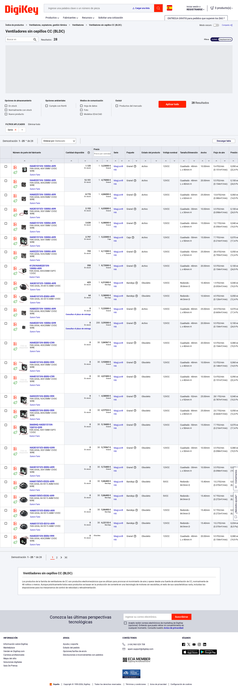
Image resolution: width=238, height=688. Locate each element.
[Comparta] (227, 25)
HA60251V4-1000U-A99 (43, 194)
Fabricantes (69, 17)
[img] (21, 10)
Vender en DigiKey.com (14, 651)
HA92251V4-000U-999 (42, 396)
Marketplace (9, 648)
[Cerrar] (232, 676)
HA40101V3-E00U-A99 (42, 296)
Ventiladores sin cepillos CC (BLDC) (105, 25)
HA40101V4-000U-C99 (42, 376)
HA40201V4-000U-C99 (42, 342)
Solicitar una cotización (110, 17)
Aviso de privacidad (173, 628)
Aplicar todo (172, 104)
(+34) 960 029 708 (133, 644)
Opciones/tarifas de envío (75, 651)
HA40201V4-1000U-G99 (43, 323)
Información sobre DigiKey (15, 644)
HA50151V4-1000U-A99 (43, 237)
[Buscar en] (19, 39)
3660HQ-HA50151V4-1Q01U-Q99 (41, 426)
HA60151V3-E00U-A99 (42, 510)
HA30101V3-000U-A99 (42, 467)
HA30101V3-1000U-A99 (43, 208)
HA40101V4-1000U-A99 (43, 166)
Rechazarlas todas (214, 677)
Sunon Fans (35, 175)
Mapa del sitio (9, 658)
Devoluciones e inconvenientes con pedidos (83, 655)
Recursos (87, 17)
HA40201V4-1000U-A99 (43, 180)
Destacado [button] (54, 141)
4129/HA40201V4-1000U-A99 (39, 267)
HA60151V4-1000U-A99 (43, 223)
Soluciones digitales (12, 662)
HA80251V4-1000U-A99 (43, 308)
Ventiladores (78, 25)
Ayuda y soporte (70, 644)
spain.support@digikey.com (137, 649)
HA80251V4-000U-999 (42, 410)
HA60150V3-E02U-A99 (42, 481)
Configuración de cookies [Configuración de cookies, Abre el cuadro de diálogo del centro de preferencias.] (153, 677)
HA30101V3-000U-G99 (42, 447)
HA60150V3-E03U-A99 (42, 495)
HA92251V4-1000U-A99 (43, 251)
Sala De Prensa (10, 666)
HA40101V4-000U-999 (42, 362)
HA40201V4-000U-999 (42, 536)
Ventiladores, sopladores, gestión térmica (48, 25)
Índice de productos (14, 25)
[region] (119, 677)
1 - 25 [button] (22, 141)
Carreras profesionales (13, 655)
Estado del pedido (71, 648)
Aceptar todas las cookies (186, 677)
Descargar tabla (224, 141)
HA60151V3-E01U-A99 (42, 523)
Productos (51, 17)
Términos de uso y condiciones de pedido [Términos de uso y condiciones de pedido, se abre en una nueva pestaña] (92, 681)
